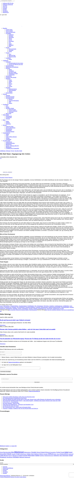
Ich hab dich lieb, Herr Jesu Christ (11, 406)
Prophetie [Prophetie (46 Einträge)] (24, 456)
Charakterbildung (14, 306)
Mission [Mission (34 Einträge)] (10, 456)
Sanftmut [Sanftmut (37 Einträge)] (42, 456)
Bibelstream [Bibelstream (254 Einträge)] (19, 452)
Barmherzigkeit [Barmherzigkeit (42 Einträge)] (7, 452)
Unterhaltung (25, 308)
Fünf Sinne (46, 306)
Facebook (2, 177)
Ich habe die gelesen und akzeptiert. (16, 362)
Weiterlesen (2, 325)
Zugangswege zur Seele (58, 308)
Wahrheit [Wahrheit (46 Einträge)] (21, 457)
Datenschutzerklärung (14, 362)
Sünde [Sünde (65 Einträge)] (71, 456)
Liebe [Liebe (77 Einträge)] (1, 456)
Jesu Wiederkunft (21, 307)
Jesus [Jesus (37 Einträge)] (58, 454)
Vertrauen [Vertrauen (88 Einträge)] (16, 457)
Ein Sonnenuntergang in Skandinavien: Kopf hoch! (15, 398)
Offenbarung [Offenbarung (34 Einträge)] (15, 456)
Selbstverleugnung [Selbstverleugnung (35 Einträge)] (48, 456)
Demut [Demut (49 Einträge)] (38, 452)
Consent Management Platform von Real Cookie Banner (13, 477)
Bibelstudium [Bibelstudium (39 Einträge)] (27, 452)
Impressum (5, 469)
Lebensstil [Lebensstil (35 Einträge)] (70, 454)
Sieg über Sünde (18, 150)
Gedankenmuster (58, 306)
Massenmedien (44, 307)
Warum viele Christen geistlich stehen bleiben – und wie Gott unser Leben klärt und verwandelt (27, 329)
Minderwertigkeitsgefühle (54, 307)
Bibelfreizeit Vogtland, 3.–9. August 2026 (8, 446)
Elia (35, 306)
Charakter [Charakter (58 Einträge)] (33, 452)
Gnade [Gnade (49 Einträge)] (18, 454)
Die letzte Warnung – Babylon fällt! (11, 403)
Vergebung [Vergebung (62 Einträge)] (3, 457)
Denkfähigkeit (30, 306)
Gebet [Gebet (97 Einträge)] (66, 452)
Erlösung (8, 150)
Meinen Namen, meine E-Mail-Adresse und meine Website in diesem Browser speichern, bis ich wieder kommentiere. (32, 357)
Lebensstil (38, 307)
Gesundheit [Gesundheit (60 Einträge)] (3, 454)
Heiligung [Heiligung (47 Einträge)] (36, 454)
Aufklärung (2, 150)
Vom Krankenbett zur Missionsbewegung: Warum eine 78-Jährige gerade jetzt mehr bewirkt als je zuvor (30, 338)
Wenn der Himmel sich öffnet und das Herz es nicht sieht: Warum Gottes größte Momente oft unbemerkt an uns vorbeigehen (32, 399)
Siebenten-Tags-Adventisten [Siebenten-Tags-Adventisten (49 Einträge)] (61, 456)
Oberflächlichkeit (65, 307)
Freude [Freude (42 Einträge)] (62, 452)
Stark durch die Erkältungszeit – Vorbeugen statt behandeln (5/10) (18, 405)
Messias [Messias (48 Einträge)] (6, 456)
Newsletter (5, 472)
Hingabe (14, 307)
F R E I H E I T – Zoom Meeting (10, 402)
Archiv (1, 463)
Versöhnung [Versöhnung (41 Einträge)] (10, 457)
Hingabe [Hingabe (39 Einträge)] (45, 454)
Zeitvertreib (49, 308)
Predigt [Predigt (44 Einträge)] (20, 456)
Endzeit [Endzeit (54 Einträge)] (43, 452)
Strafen (19, 308)
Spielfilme (15, 308)
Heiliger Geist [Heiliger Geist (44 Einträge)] (30, 454)
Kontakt (5, 471)
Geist (71, 306)
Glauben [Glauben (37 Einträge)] (14, 454)
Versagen (30, 308)
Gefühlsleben (66, 306)
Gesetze (2, 307)
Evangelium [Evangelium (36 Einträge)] (53, 452)
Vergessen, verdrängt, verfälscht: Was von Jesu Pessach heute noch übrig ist (20, 408)
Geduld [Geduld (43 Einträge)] (70, 452)
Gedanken (51, 306)
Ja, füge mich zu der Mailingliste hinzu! (11, 364)
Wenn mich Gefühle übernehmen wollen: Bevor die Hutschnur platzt (19, 397)
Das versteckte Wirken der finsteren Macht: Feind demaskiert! (23, 309)
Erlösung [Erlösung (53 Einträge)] (47, 452)
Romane (72, 307)
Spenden (5, 473)
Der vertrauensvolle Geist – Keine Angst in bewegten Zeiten (17, 407)
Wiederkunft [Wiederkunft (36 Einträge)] (27, 457)
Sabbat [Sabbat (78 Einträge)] (37, 456)
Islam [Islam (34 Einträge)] (55, 454)
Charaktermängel (23, 306)
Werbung (35, 308)
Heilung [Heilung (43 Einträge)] (41, 454)
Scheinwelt (2, 308)
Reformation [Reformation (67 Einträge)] (31, 456)
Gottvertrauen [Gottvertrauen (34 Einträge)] (23, 454)
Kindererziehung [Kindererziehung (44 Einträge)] (64, 454)
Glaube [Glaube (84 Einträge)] (9, 454)
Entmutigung (40, 306)
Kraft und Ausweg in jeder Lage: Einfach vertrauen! (15, 320)
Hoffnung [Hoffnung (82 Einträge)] (50, 454)
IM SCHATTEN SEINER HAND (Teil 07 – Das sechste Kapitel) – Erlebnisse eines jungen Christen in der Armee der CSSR (31, 401)
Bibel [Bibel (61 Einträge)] (12, 452)
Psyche (12, 150)
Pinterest (10, 177)
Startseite (5, 467)
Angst (1, 306)
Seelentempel (9, 308)
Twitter (6, 177)
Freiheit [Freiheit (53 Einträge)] (58, 452)
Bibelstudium (6, 306)
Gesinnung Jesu (8, 307)
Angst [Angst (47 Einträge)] (1, 452)
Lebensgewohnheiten (30, 307)
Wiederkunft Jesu (42, 308)
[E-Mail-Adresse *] (37, 379)
